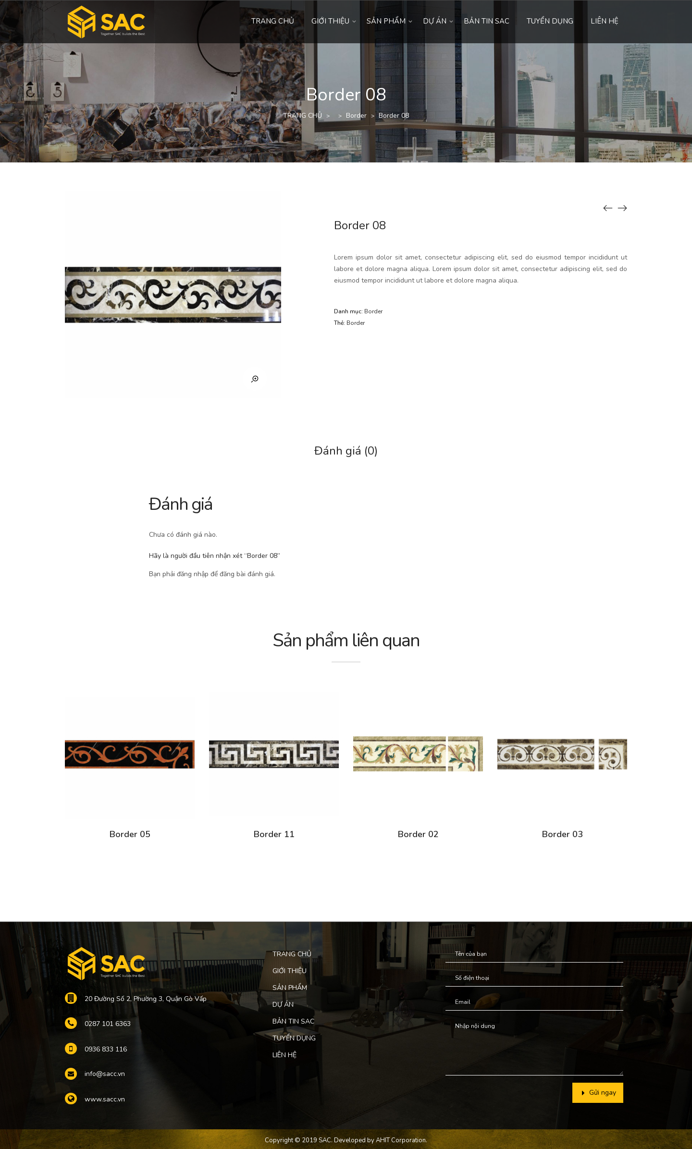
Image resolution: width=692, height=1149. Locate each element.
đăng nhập (193, 574)
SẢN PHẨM (386, 21)
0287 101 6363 (108, 1023)
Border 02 (418, 834)
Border (356, 115)
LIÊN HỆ (604, 21)
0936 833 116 (106, 1049)
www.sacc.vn (105, 1099)
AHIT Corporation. (401, 1140)
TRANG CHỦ (272, 21)
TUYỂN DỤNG (550, 21)
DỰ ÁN (434, 21)
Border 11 (274, 834)
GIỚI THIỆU (330, 21)
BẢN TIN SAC (486, 21)
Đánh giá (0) (346, 450)
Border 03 (562, 834)
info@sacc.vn (105, 1073)
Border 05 (130, 834)
